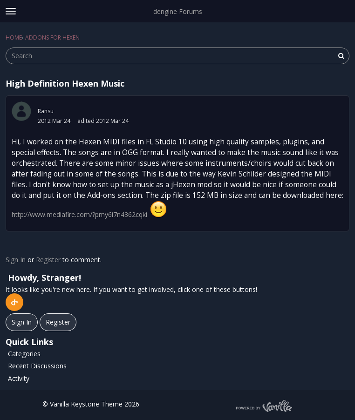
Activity (18, 378)
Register (48, 259)
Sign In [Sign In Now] (22, 322)
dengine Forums (177, 11)
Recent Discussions (37, 365)
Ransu (46, 111)
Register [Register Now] (58, 322)
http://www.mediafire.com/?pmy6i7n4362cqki (79, 214)
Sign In (16, 259)
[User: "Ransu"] (21, 111)
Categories (24, 353)
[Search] (341, 55)
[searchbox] (177, 55)
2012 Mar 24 (54, 121)
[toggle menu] (11, 11)
